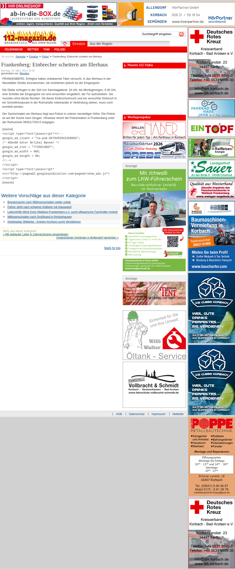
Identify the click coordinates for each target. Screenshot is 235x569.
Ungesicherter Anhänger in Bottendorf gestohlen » (87, 237)
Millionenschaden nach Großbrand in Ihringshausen (39, 216)
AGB (119, 414)
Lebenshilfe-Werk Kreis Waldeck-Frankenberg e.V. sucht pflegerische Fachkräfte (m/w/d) (62, 212)
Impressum (158, 414)
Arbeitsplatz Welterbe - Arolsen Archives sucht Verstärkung (44, 221)
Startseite (20, 56)
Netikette (178, 414)
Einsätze (33, 56)
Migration (24, 73)
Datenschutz (137, 414)
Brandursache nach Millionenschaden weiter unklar (39, 202)
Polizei (45, 56)
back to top (113, 248)
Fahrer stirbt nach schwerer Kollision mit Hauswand (39, 207)
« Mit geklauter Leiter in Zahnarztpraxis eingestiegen (35, 234)
